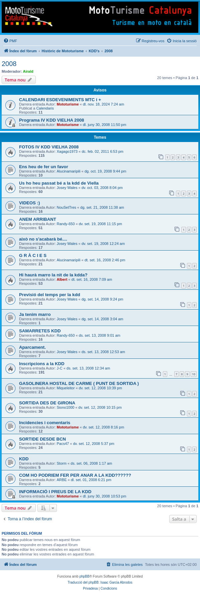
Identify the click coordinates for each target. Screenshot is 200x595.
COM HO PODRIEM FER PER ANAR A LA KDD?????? (75, 475)
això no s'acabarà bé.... (43, 239)
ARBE (62, 480)
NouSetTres (66, 207)
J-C (60, 368)
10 (193, 374)
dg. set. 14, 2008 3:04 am (102, 319)
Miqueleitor (66, 388)
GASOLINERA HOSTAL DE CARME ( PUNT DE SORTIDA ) (79, 383)
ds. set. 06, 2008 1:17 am (91, 463)
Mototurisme (68, 104)
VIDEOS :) (29, 202)
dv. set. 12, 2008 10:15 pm (99, 407)
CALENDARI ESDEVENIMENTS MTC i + (60, 99)
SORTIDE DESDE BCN (42, 439)
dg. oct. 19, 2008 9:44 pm (105, 171)
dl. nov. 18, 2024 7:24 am (103, 104)
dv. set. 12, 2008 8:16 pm (103, 427)
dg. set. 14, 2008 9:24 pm (102, 299)
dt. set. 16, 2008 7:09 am (92, 279)
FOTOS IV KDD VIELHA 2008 (49, 146)
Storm (62, 463)
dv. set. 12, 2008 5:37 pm (93, 444)
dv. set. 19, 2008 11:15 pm (100, 224)
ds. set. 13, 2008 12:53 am (103, 352)
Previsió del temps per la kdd (49, 294)
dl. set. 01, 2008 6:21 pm (91, 480)
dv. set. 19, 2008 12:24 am (103, 244)
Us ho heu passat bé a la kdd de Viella (59, 183)
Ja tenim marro (35, 314)
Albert (62, 279)
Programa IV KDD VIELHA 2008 (51, 120)
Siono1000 (66, 407)
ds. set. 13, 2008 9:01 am (99, 335)
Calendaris (45, 108)
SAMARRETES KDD (40, 330)
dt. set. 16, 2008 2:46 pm (105, 260)
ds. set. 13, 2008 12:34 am (88, 368)
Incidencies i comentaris (44, 422)
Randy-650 (66, 224)
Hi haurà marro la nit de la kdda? (53, 274)
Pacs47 (63, 444)
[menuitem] (10, 41)
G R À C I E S (32, 255)
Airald (28, 71)
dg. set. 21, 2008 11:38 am (102, 207)
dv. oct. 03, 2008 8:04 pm (102, 188)
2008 (9, 63)
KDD (24, 458)
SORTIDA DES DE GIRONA (47, 402)
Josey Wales (67, 188)
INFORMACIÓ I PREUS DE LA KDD (55, 491)
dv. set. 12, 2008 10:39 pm (100, 388)
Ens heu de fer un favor (43, 166)
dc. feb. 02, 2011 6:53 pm (102, 151)
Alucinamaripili (69, 171)
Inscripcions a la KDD (42, 363)
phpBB (84, 576)
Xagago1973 (67, 151)
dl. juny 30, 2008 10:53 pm (104, 496)
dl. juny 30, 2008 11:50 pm (104, 125)
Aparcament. (32, 347)
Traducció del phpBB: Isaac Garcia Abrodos (100, 582)
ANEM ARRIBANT (37, 219)
